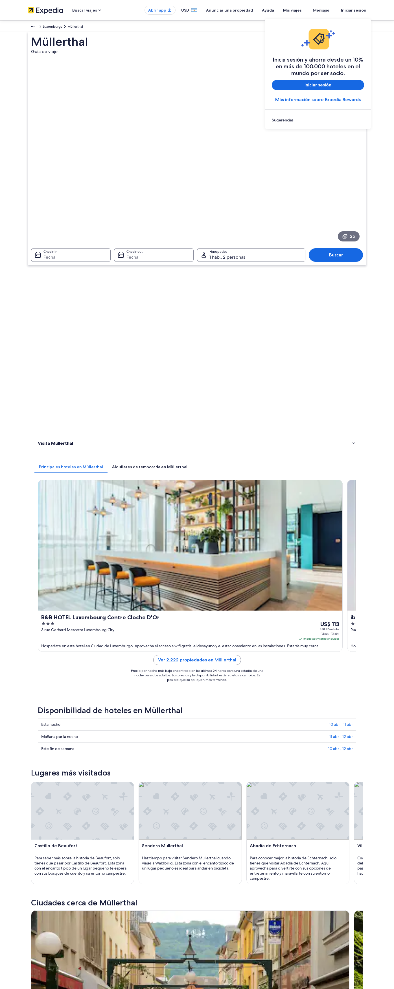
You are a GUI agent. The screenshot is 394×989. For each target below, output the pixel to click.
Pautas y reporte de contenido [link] (226, 931)
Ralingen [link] (125, 757)
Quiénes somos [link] (39, 904)
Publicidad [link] (36, 949)
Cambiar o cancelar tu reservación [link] (316, 913)
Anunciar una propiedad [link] (46, 922)
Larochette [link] (128, 747)
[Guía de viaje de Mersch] (270, 662)
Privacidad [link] (211, 904)
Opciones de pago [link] (304, 931)
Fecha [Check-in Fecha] (46, 187)
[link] (318, 120)
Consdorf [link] (209, 747)
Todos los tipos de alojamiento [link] (138, 940)
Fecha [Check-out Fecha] (131, 187)
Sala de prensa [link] (39, 940)
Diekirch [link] (207, 736)
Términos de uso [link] (215, 922)
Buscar (339, 185)
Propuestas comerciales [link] (46, 931)
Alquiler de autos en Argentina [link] (138, 931)
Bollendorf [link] (128, 726)
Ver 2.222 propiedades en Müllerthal (239, 322)
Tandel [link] (41, 767)
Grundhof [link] (44, 747)
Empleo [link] (34, 913)
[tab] (154, 217)
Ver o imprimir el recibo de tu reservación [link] (322, 940)
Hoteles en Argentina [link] (131, 913)
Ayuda (285, 10)
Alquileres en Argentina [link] (133, 922)
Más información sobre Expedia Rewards (318, 99)
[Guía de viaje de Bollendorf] (207, 662)
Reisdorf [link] (290, 726)
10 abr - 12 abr (340, 404)
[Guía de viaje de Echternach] (144, 662)
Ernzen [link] (289, 757)
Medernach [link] (211, 757)
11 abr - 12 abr (341, 392)
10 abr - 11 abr (341, 380)
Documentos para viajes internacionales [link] (320, 949)
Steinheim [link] (44, 757)
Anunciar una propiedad (246, 10)
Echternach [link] (45, 726)
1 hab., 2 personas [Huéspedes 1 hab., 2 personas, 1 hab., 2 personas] (227, 187)
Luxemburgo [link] (53, 27)
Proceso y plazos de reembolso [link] (314, 922)
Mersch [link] (206, 726)
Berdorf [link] (42, 736)
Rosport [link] (290, 747)
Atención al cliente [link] (304, 904)
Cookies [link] (209, 913)
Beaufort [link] (291, 736)
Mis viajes (309, 10)
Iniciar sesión (353, 10)
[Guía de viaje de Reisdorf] (333, 662)
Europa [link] (33, 27)
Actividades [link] (48, 255)
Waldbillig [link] (127, 736)
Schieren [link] (126, 767)
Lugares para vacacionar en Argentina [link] (143, 904)
